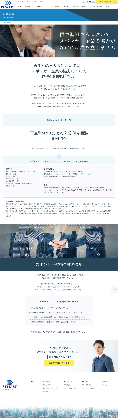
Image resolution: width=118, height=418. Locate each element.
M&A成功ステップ (42, 6)
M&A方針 (65, 6)
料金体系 (84, 6)
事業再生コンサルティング (49, 388)
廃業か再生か (29, 6)
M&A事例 (75, 6)
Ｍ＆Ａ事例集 (86, 385)
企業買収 (44, 391)
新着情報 (103, 381)
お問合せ (103, 385)
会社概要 (108, 6)
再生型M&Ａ (45, 381)
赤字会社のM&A (46, 385)
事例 (72, 332)
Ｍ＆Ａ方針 (68, 381)
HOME (19, 6)
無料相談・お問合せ (108, 2)
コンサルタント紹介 (96, 6)
